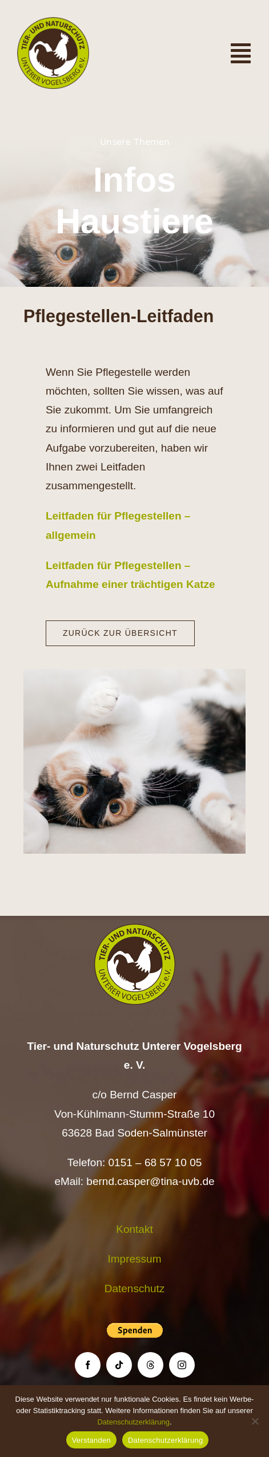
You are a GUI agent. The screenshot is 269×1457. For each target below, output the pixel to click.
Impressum (135, 1259)
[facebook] (88, 1365)
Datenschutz (135, 1288)
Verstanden (91, 1440)
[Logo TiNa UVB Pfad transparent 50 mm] (53, 23)
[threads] (150, 1365)
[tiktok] (119, 1365)
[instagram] (182, 1365)
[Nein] (254, 1421)
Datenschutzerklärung (133, 1422)
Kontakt (134, 1229)
